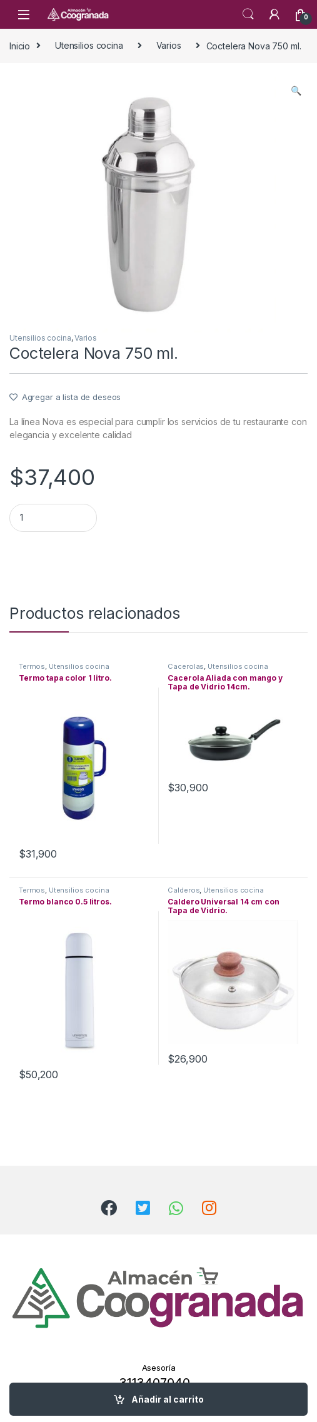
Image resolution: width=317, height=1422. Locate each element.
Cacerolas (186, 666)
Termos (32, 666)
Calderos (183, 890)
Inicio (19, 45)
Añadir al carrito (167, 1399)
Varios (168, 45)
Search (248, 14)
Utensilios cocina (89, 45)
